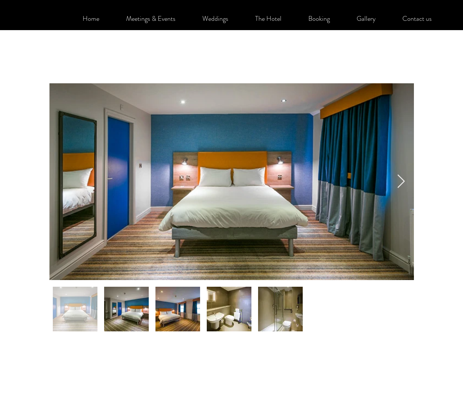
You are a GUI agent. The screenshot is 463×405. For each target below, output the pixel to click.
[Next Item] (401, 181)
